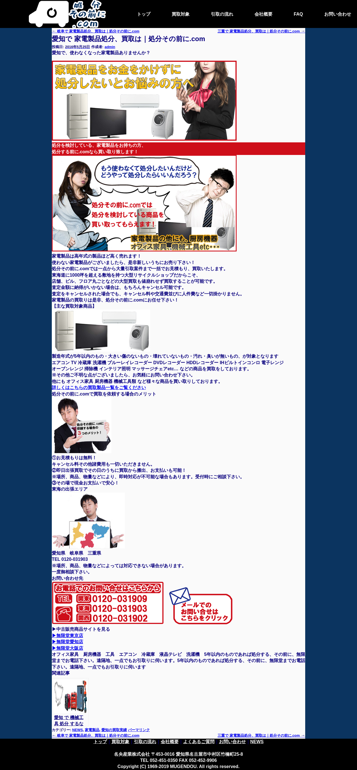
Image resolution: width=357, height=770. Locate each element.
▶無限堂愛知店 (67, 641)
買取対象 (181, 14)
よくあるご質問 (198, 741)
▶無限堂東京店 (67, 635)
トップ (143, 14)
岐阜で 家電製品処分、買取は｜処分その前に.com (95, 31)
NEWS (77, 730)
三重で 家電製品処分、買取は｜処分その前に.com (261, 735)
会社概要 (263, 14)
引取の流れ (222, 14)
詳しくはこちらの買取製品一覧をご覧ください (99, 387)
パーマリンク (139, 730)
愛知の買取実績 (114, 730)
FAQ (298, 14)
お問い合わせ (337, 14)
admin (110, 47)
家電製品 (92, 730)
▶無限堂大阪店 (67, 648)
